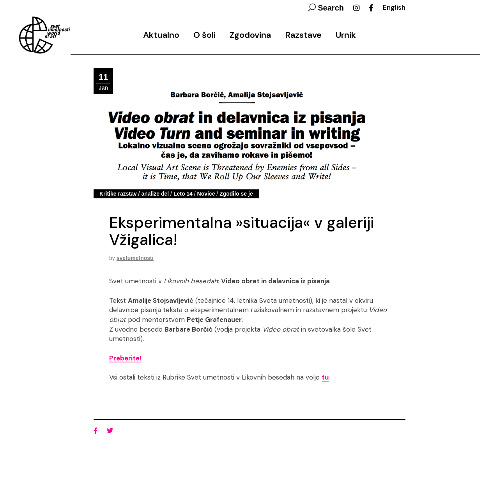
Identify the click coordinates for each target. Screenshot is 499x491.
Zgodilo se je (236, 194)
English (394, 7)
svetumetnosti (135, 258)
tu (325, 377)
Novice (206, 194)
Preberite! (125, 358)
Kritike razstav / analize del (134, 194)
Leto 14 (183, 194)
